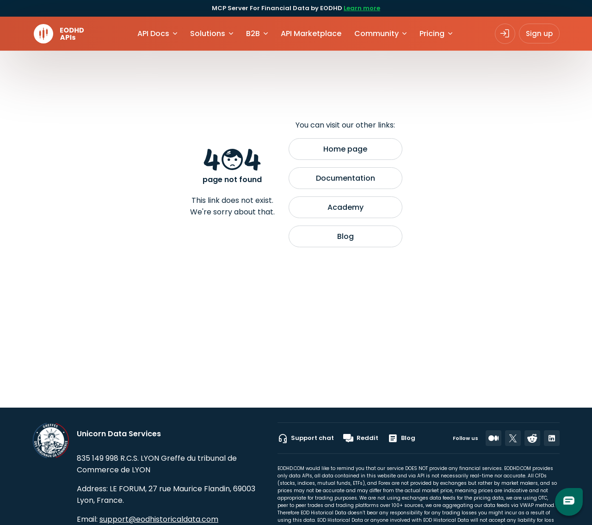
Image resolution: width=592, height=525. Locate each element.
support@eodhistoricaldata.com (158, 519)
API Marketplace (311, 33)
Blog (345, 236)
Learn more (362, 8)
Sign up (539, 33)
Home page (345, 149)
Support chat (306, 438)
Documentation (345, 178)
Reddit (360, 438)
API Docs (153, 33)
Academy (345, 207)
